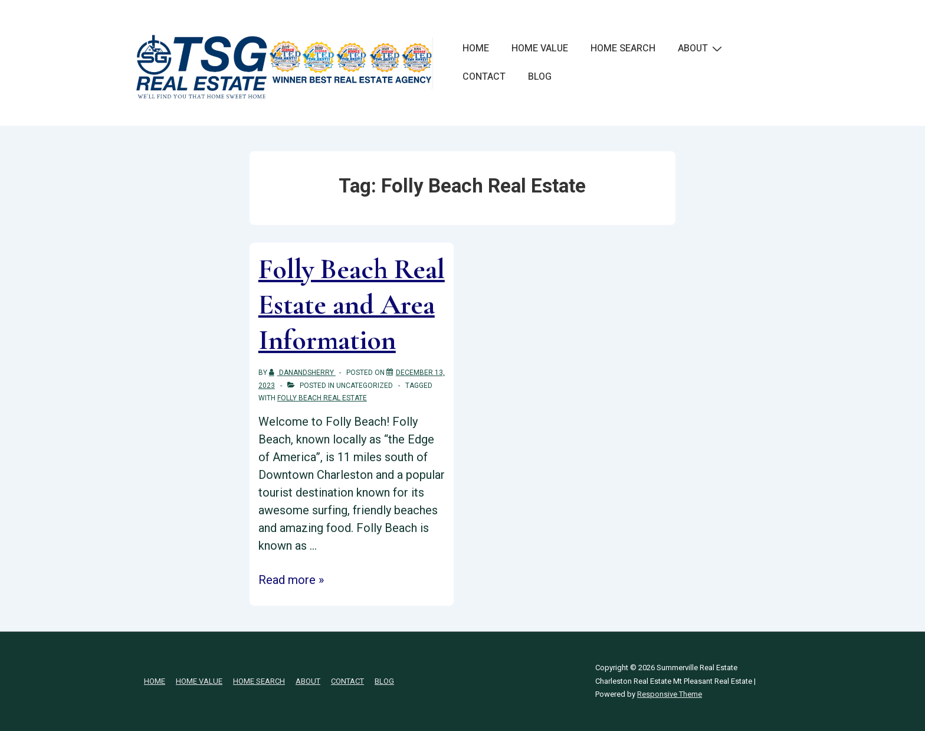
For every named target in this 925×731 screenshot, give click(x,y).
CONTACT (484, 77)
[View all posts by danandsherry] (302, 372)
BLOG (540, 77)
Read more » (291, 580)
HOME (475, 48)
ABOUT (701, 48)
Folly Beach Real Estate (322, 398)
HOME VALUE (539, 48)
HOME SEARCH (623, 48)
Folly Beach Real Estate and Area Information (351, 304)
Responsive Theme (669, 694)
